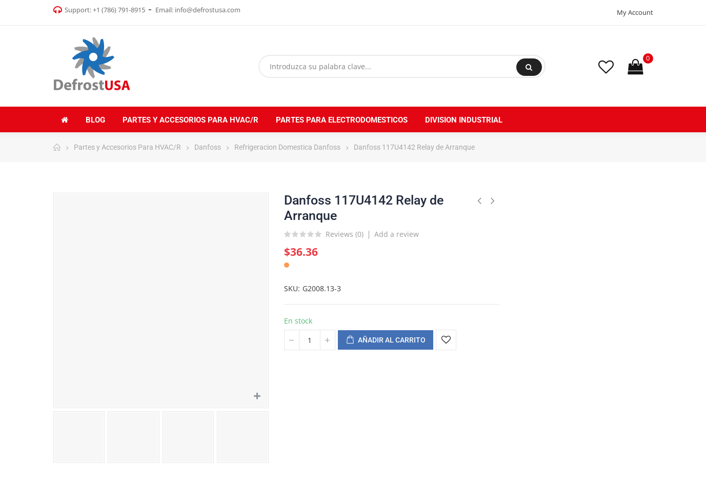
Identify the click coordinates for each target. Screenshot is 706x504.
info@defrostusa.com (207, 9)
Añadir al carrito (386, 340)
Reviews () (345, 235)
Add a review (396, 234)
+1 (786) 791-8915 (119, 9)
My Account (635, 12)
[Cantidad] (309, 340)
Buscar (529, 67)
